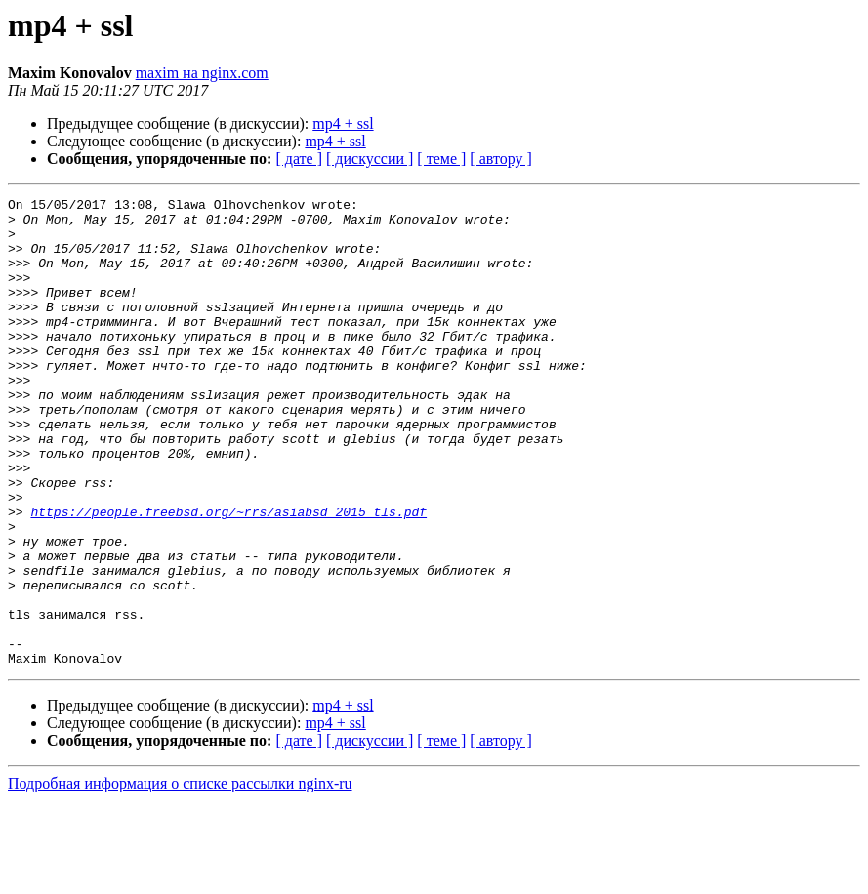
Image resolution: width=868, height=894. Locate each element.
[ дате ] (298, 158)
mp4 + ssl (342, 123)
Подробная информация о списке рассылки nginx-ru (180, 877)
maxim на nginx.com (202, 72)
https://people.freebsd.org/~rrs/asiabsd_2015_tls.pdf (228, 576)
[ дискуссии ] (369, 158)
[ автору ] (500, 158)
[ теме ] (441, 158)
